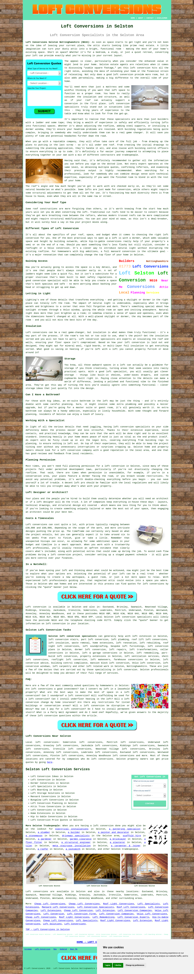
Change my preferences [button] (135, 965)
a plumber (44, 832)
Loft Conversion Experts (133, 917)
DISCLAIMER (162, 18)
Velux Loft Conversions (152, 914)
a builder (74, 832)
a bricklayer (118, 839)
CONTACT (150, 18)
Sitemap (28, 949)
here (49, 762)
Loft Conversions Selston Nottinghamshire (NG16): (58, 42)
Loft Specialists (148, 904)
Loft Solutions (52, 924)
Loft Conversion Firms (81, 914)
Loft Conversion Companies (135, 910)
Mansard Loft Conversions (58, 907)
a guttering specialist (125, 829)
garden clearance (80, 839)
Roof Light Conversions (118, 904)
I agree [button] (107, 965)
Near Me (73, 949)
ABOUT (140, 18)
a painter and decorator (113, 832)
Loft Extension (105, 910)
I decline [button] (118, 965)
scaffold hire (132, 835)
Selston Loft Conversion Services (58, 769)
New (55, 949)
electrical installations (71, 829)
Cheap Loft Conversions (49, 904)
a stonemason (34, 835)
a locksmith (73, 849)
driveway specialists (76, 835)
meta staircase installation (72, 846)
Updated (63, 949)
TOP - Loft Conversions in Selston (48, 929)
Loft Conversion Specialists (95, 907)
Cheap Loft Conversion (78, 910)
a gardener (45, 839)
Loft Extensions (51, 910)
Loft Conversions (75, 924)
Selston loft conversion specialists (72, 636)
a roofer (43, 849)
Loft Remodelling (103, 917)
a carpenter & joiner (126, 846)
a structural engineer (76, 842)
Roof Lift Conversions (131, 907)
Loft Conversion (53, 914)
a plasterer (117, 842)
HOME (133, 18)
